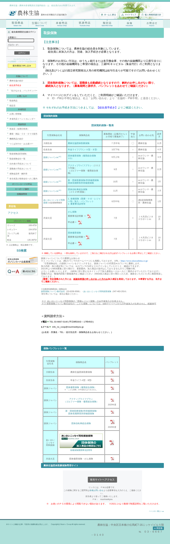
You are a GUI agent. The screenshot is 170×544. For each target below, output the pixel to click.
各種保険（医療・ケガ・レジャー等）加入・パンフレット (84, 200)
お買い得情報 (15, 114)
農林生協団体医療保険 (78, 143)
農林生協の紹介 (16, 81)
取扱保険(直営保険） (18, 154)
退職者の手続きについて (20, 169)
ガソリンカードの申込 (22, 184)
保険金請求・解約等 (18, 174)
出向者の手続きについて (20, 164)
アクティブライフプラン (81, 399)
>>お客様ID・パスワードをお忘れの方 (22, 61)
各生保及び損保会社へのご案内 (23, 179)
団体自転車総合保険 (77, 189)
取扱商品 (17, 23)
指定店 (107, 23)
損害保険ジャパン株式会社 (53, 291)
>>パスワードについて (21, 59)
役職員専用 (22, 194)
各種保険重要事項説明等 (81, 450)
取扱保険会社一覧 (17, 159)
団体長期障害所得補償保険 (81, 183)
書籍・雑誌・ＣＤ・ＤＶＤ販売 (23, 134)
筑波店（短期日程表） (19, 129)
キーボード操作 (22, 189)
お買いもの (22, 96)
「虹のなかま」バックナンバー (23, 91)
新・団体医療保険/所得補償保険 (83, 180)
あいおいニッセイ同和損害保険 (97, 291)
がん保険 (72, 212)
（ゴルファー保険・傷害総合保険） (81, 401)
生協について (40, 23)
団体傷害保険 (74, 232)
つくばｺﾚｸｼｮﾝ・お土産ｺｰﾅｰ (21, 144)
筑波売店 (84, 23)
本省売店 (62, 23)
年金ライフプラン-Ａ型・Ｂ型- (82, 149)
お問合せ (152, 23)
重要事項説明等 (77, 204)
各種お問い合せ (96, 490)
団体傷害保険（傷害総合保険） (81, 387)
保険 (129, 23)
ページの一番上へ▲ (156, 511)
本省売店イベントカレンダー (22, 119)
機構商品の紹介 (16, 139)
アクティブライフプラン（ (81, 165)
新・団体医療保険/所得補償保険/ (81, 411)
